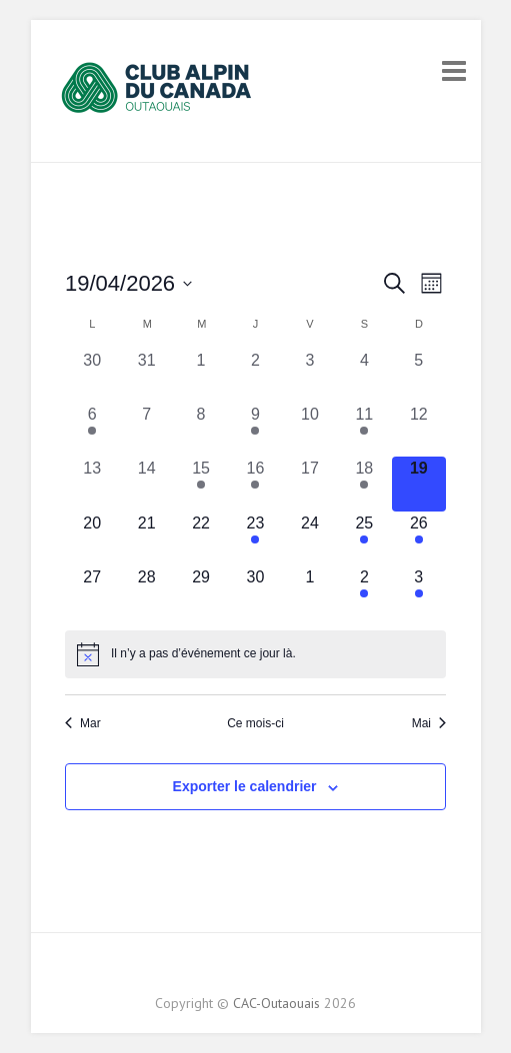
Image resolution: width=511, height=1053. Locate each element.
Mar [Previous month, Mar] (83, 723)
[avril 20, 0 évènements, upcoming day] (92, 538)
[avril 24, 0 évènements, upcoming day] (310, 538)
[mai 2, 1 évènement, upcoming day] (364, 592)
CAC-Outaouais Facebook (239, 968)
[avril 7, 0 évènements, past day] (146, 430)
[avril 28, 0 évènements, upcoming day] (146, 592)
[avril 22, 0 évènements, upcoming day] (201, 538)
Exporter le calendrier (245, 786)
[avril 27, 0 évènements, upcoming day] (92, 592)
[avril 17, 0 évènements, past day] (310, 484)
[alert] (255, 654)
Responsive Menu (454, 70)
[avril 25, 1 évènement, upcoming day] (364, 538)
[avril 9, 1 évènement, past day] (255, 430)
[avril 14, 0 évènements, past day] (146, 484)
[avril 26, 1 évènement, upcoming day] (419, 538)
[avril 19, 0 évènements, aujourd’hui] (419, 484)
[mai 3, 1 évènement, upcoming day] (419, 592)
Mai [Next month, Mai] (429, 723)
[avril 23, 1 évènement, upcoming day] (255, 538)
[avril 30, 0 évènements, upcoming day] (255, 592)
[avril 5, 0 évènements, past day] (419, 376)
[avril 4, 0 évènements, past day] (364, 376)
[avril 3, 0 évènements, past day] (310, 376)
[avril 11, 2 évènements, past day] (364, 430)
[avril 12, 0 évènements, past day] (419, 430)
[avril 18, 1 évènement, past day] (364, 484)
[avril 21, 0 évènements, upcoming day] (146, 538)
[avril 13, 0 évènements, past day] (92, 484)
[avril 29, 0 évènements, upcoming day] (201, 592)
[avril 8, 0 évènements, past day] (201, 430)
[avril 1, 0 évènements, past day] (201, 376)
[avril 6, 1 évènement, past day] (92, 430)
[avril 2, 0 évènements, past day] (255, 376)
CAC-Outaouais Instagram (272, 968)
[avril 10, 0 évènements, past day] (310, 430)
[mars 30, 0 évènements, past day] (92, 376)
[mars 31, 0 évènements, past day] (146, 376)
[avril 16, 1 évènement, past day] (255, 484)
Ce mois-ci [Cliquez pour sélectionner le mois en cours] (255, 723)
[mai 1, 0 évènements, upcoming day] (310, 592)
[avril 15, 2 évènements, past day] (201, 484)
